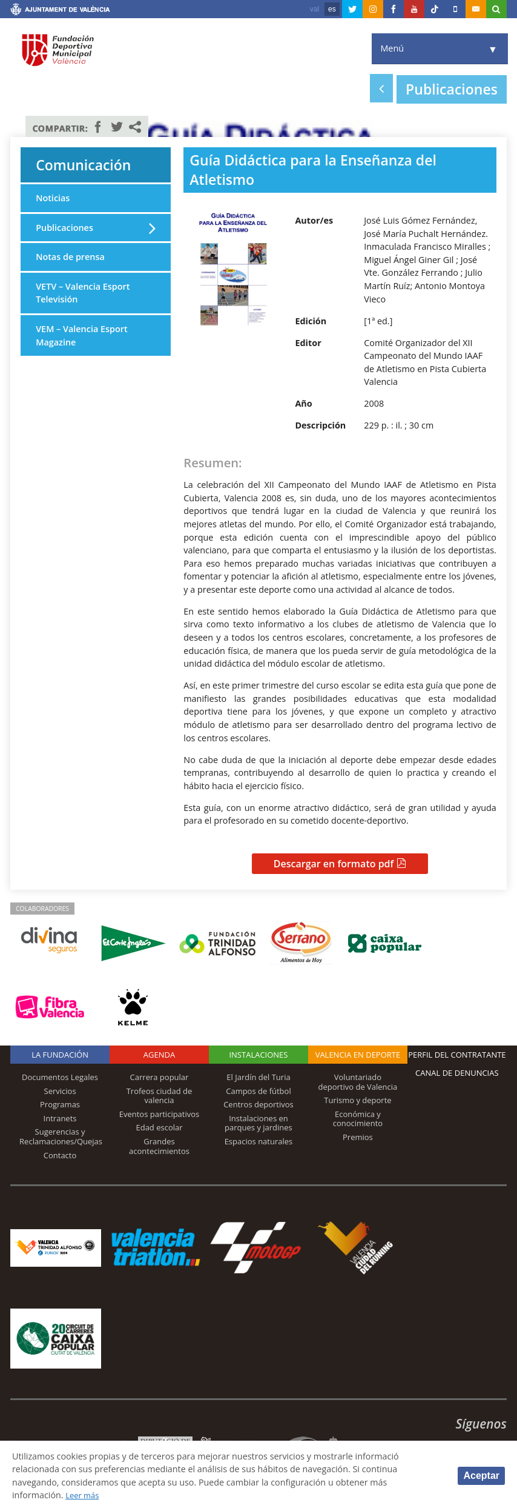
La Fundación (59, 1054)
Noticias (53, 198)
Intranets (60, 1118)
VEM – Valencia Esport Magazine (82, 335)
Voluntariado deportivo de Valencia (357, 1082)
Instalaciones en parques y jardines (258, 1123)
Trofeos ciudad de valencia (160, 1096)
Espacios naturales (259, 1141)
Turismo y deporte (357, 1100)
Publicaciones (64, 227)
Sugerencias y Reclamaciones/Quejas (60, 1136)
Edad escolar (159, 1127)
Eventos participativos (159, 1114)
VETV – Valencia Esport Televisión (83, 293)
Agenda (159, 1054)
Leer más (84, 1495)
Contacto (60, 1155)
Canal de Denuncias (457, 1072)
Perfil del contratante (456, 1054)
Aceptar (481, 1475)
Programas (60, 1104)
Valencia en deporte (358, 1054)
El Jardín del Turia (258, 1077)
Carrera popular (159, 1077)
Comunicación (83, 165)
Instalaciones (258, 1054)
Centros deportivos (258, 1104)
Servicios (60, 1091)
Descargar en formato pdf (334, 863)
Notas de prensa (70, 257)
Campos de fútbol (258, 1091)
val (314, 9)
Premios (358, 1137)
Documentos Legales (60, 1077)
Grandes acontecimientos (159, 1146)
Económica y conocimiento (358, 1119)
